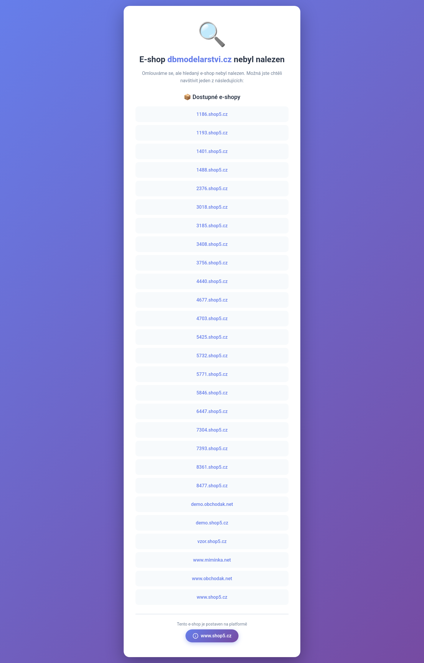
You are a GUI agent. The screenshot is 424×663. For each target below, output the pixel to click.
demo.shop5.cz (212, 523)
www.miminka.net (212, 560)
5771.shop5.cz (212, 374)
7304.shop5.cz (212, 430)
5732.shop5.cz (212, 355)
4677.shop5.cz (212, 300)
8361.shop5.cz (212, 467)
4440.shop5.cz (212, 281)
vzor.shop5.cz (211, 541)
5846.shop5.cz (212, 393)
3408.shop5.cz (212, 244)
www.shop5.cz (212, 597)
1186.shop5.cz (212, 114)
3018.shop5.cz (212, 207)
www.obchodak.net (212, 578)
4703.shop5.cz (212, 318)
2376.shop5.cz (212, 188)
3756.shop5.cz (212, 263)
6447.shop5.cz (212, 411)
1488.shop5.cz (212, 170)
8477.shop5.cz (212, 485)
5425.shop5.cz (212, 337)
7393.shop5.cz (212, 448)
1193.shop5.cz (212, 133)
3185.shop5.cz (212, 225)
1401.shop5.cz (212, 151)
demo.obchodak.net (212, 504)
